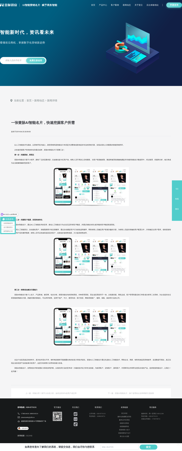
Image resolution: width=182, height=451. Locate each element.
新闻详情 (52, 100)
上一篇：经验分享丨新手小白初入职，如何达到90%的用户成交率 (51, 393)
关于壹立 (139, 5)
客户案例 (115, 5)
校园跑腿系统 (124, 426)
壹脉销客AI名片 (124, 430)
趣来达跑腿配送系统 (124, 417)
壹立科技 (29, 436)
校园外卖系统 (124, 423)
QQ (177, 189)
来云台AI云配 (124, 436)
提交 (148, 447)
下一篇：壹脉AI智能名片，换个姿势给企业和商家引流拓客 (131, 393)
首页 (93, 5)
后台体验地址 (152, 5)
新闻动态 (127, 5)
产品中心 (103, 5)
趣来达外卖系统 (124, 420)
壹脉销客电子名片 (124, 433)
